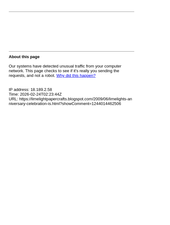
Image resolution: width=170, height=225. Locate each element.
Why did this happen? (76, 75)
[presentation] (56, 33)
